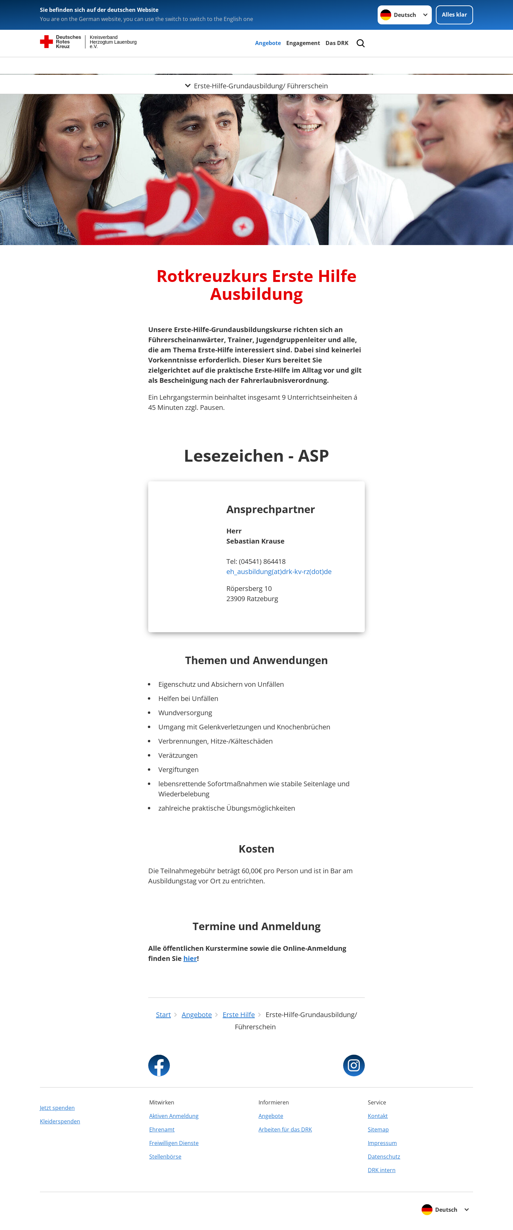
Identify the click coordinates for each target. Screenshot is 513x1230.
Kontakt (378, 1116)
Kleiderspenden (60, 1121)
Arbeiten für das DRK (285, 1129)
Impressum (382, 1143)
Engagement (303, 43)
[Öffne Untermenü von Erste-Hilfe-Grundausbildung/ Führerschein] (256, 65)
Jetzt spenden (57, 1108)
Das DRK (337, 43)
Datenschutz (384, 1156)
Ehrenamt (162, 1129)
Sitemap (378, 1129)
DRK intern (382, 1170)
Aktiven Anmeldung (174, 1116)
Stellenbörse (165, 1156)
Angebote (268, 43)
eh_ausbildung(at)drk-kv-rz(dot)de (279, 571)
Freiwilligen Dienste (174, 1143)
